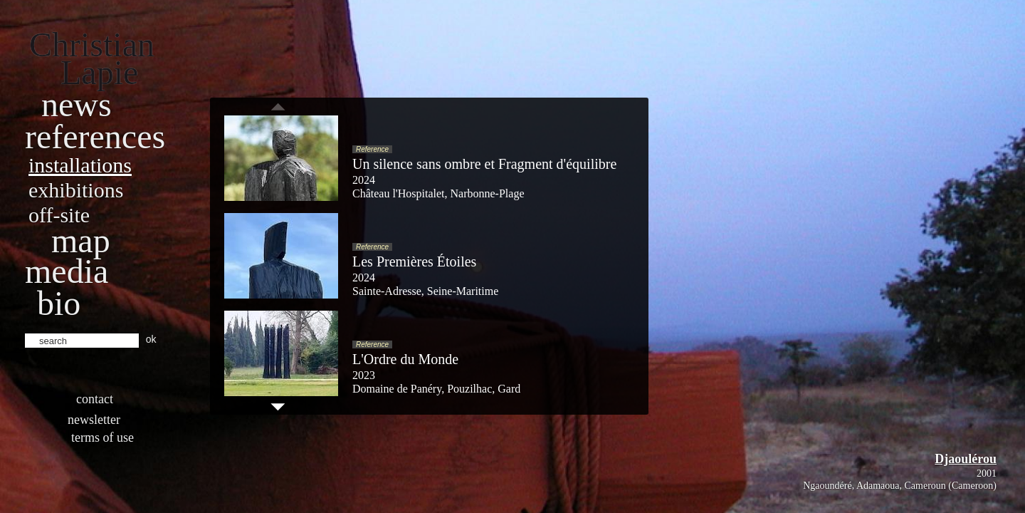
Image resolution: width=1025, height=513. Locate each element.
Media (66, 271)
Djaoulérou (966, 459)
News (76, 104)
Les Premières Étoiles (414, 261)
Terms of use (102, 437)
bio (58, 303)
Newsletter (94, 420)
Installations (80, 165)
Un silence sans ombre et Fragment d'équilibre (484, 164)
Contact (94, 399)
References (95, 136)
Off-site (59, 215)
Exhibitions (75, 190)
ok (151, 339)
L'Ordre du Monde (405, 359)
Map (80, 240)
